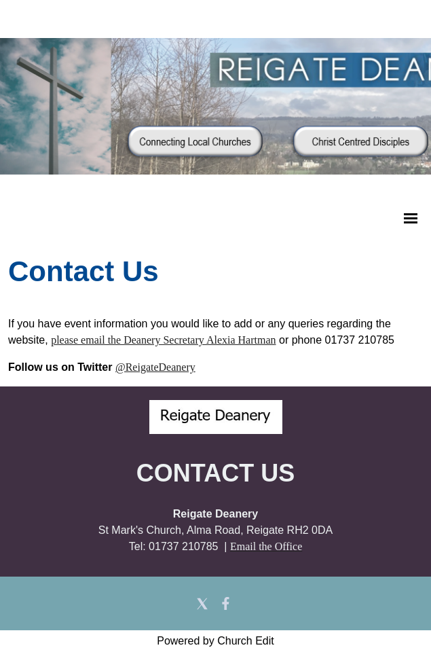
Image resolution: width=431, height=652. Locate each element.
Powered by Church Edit (215, 641)
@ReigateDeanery (155, 367)
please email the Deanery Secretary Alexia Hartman (163, 340)
